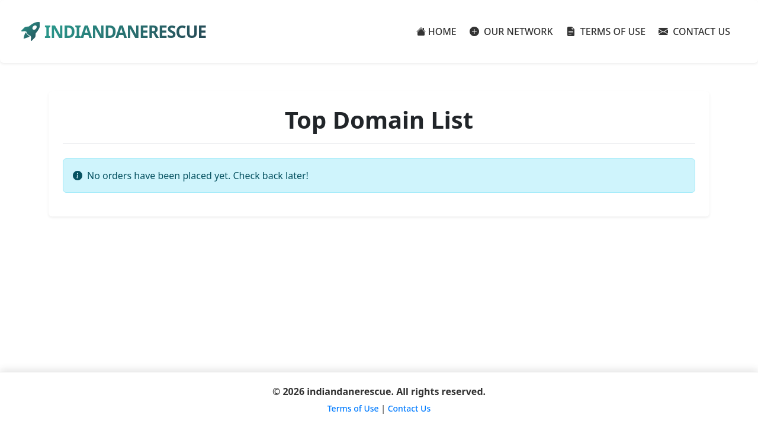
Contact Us (409, 408)
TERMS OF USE (606, 31)
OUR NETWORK (511, 31)
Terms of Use (353, 408)
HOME (436, 31)
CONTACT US (694, 31)
